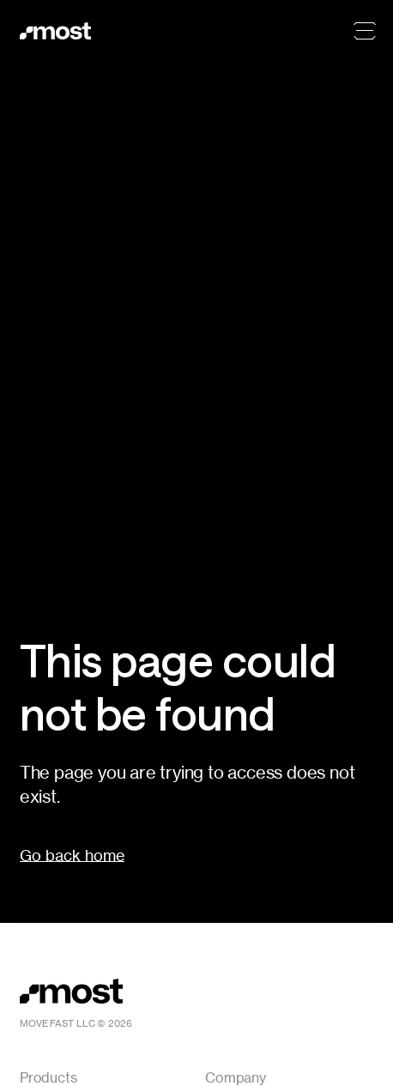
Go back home (72, 855)
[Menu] (364, 30)
